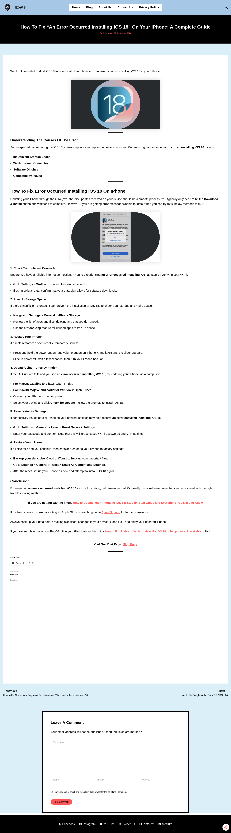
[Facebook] (66, 824)
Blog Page (130, 544)
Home (76, 7)
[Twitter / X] (127, 824)
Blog (89, 7)
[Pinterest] (147, 824)
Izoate (20, 7)
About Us (105, 7)
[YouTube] (107, 824)
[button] (226, 7)
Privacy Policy (149, 7)
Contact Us (125, 7)
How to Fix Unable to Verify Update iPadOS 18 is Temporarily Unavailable (153, 531)
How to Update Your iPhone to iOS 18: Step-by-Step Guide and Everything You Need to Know (138, 502)
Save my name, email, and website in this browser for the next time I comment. (91, 792)
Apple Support (111, 512)
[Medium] (166, 824)
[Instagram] (87, 824)
